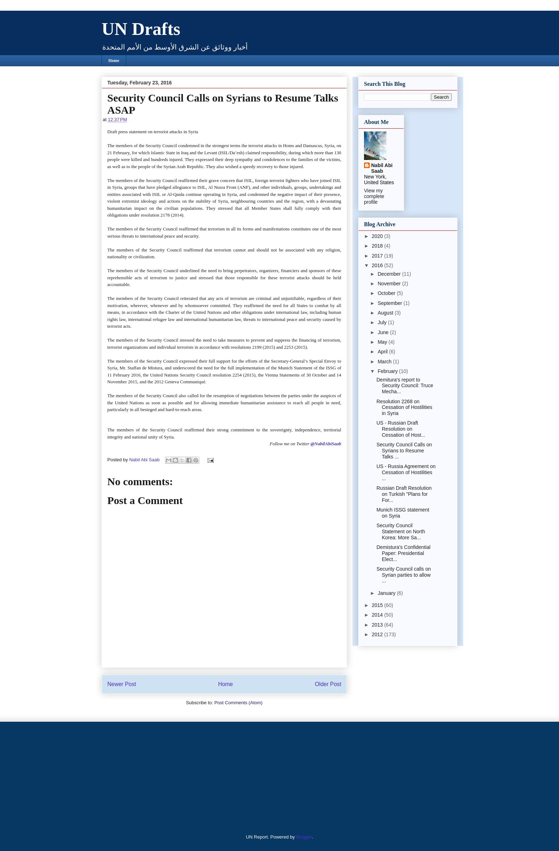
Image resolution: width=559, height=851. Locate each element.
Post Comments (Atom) (238, 702)
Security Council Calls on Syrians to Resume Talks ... (404, 451)
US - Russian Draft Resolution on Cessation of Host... (400, 429)
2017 (378, 256)
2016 (378, 265)
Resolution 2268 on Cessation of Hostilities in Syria (404, 407)
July (383, 322)
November (390, 283)
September (390, 303)
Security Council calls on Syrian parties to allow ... (403, 575)
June (384, 332)
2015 (378, 605)
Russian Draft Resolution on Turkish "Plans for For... (404, 494)
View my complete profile (374, 196)
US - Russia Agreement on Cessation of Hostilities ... (406, 472)
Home (113, 60)
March (385, 361)
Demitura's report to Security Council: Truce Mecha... (404, 386)
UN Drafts (141, 29)
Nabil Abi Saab (382, 168)
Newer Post (121, 684)
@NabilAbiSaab (326, 443)
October (387, 293)
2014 (378, 615)
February (388, 371)
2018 (378, 246)
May (383, 342)
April (383, 351)
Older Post (328, 684)
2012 (378, 634)
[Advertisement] (145, 776)
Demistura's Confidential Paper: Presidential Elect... (403, 553)
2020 (378, 236)
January (387, 593)
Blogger (304, 837)
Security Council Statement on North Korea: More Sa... (400, 531)
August (386, 313)
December (390, 274)
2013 (378, 625)
